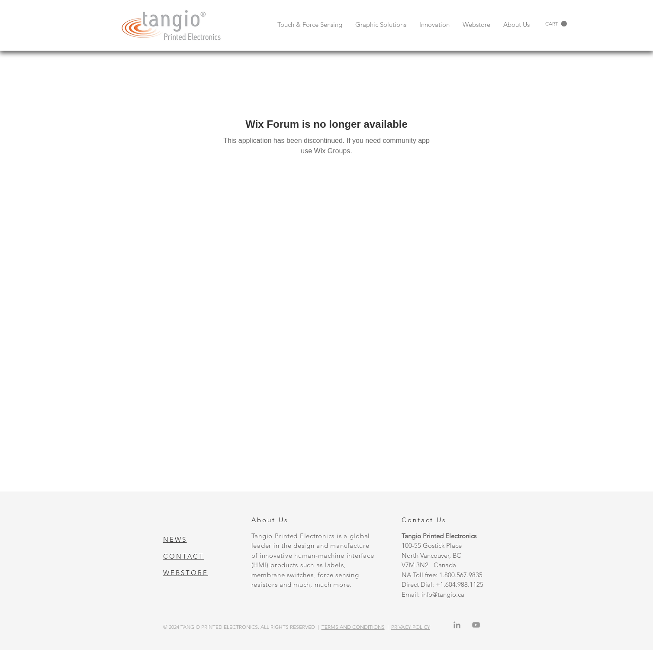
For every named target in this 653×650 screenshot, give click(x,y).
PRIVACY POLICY (410, 627)
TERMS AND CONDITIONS (353, 627)
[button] (556, 24)
